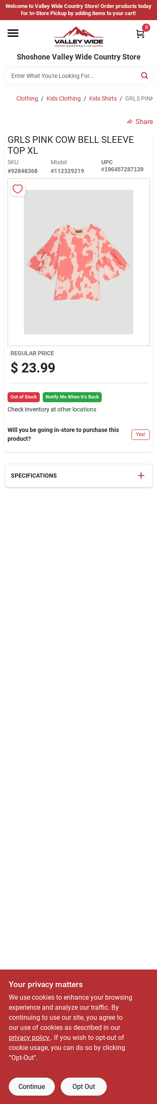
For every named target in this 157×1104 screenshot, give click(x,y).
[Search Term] (79, 75)
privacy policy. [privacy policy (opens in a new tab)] (30, 1038)
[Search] (145, 75)
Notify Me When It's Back (72, 397)
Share (140, 122)
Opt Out (83, 1087)
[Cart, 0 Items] (140, 33)
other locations (76, 409)
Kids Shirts (103, 98)
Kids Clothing (63, 98)
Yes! (140, 434)
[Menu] (13, 33)
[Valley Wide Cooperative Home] (79, 36)
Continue (31, 1087)
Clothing (27, 98)
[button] (78, 475)
